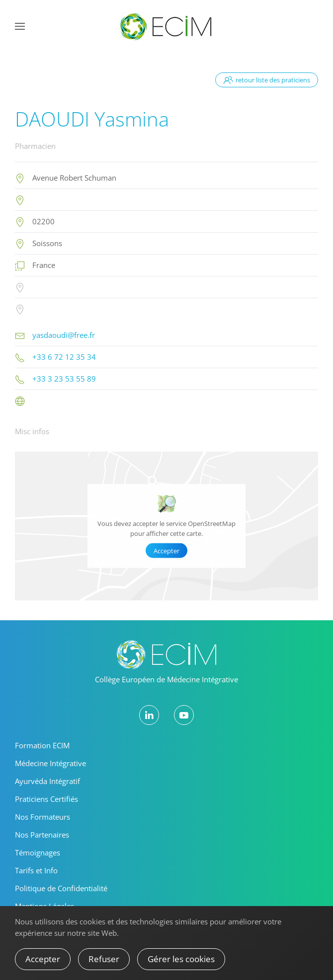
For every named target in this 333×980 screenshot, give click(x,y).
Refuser (103, 959)
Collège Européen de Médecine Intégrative (166, 679)
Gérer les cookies (181, 959)
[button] (20, 26)
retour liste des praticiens (266, 80)
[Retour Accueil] (166, 26)
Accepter (166, 550)
